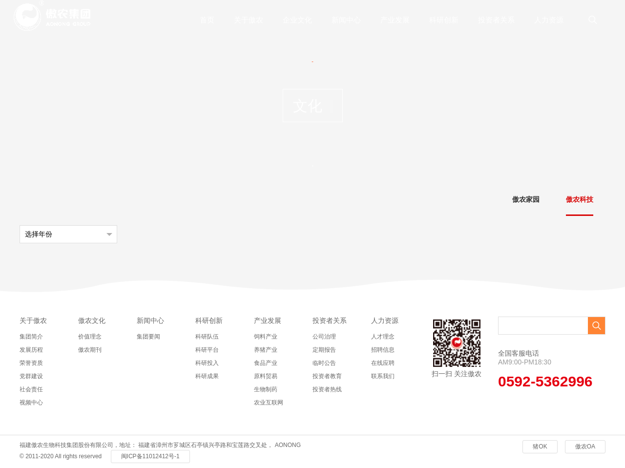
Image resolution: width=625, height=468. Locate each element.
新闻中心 (346, 20)
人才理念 (383, 336)
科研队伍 (207, 336)
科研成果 (207, 376)
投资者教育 (327, 376)
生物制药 (265, 389)
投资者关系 (496, 20)
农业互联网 (268, 402)
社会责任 (31, 389)
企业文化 (297, 20)
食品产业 (265, 363)
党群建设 (31, 376)
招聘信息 (383, 349)
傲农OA (585, 446)
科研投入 (207, 363)
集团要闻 (148, 336)
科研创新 (443, 20)
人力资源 (548, 20)
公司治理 (324, 336)
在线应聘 (383, 363)
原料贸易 (265, 376)
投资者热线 (327, 389)
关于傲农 (248, 20)
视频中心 (31, 402)
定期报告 (324, 349)
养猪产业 (265, 349)
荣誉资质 (31, 363)
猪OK (540, 446)
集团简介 (31, 336)
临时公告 (324, 363)
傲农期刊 (90, 349)
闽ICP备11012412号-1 (150, 456)
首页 (207, 20)
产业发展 (395, 20)
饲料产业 (265, 336)
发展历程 (31, 349)
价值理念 (90, 336)
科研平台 (207, 349)
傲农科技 (579, 199)
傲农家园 (526, 199)
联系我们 (383, 376)
